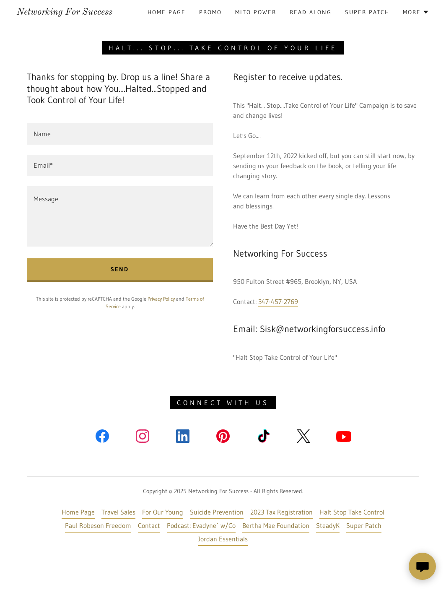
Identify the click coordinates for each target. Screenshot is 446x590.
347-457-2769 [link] (278, 301)
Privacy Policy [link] (161, 299)
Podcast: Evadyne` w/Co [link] (201, 525)
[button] (416, 12)
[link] (64, 12)
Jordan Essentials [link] (223, 539)
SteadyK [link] (328, 525)
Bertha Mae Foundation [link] (275, 525)
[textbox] (120, 134)
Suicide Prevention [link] (217, 512)
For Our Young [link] (162, 512)
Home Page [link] (167, 12)
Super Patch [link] (367, 12)
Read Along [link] (311, 12)
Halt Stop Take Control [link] (351, 512)
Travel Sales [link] (118, 512)
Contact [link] (149, 525)
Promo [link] (210, 12)
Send (120, 269)
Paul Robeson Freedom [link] (98, 525)
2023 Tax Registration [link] (281, 512)
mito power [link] (255, 12)
